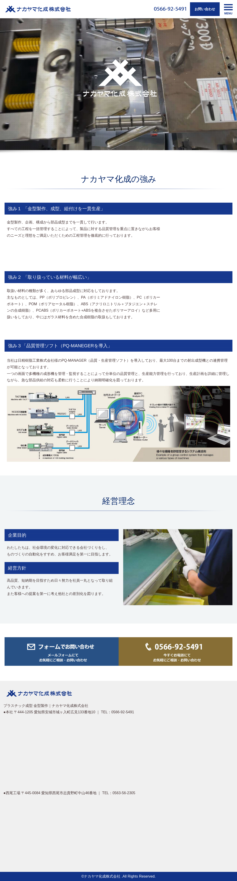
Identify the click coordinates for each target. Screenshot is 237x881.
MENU (228, 9)
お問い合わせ (205, 9)
